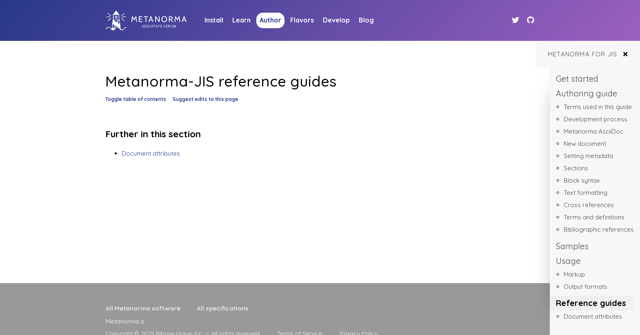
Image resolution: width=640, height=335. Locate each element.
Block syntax (582, 180)
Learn (241, 20)
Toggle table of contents (135, 99)
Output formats (585, 286)
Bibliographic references (599, 229)
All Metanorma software (143, 308)
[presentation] (153, 321)
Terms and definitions (594, 217)
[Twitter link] (516, 20)
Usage (568, 261)
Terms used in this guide (598, 107)
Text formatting (585, 193)
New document (585, 143)
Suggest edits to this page (205, 99)
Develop (336, 20)
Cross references (589, 205)
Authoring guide (586, 93)
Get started (577, 79)
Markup (574, 274)
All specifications (223, 308)
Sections (576, 168)
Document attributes (593, 316)
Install (213, 20)
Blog (366, 20)
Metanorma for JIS (582, 54)
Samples (572, 246)
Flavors (302, 20)
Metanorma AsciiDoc (593, 131)
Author (270, 20)
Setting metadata (588, 156)
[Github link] (530, 20)
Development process (595, 119)
